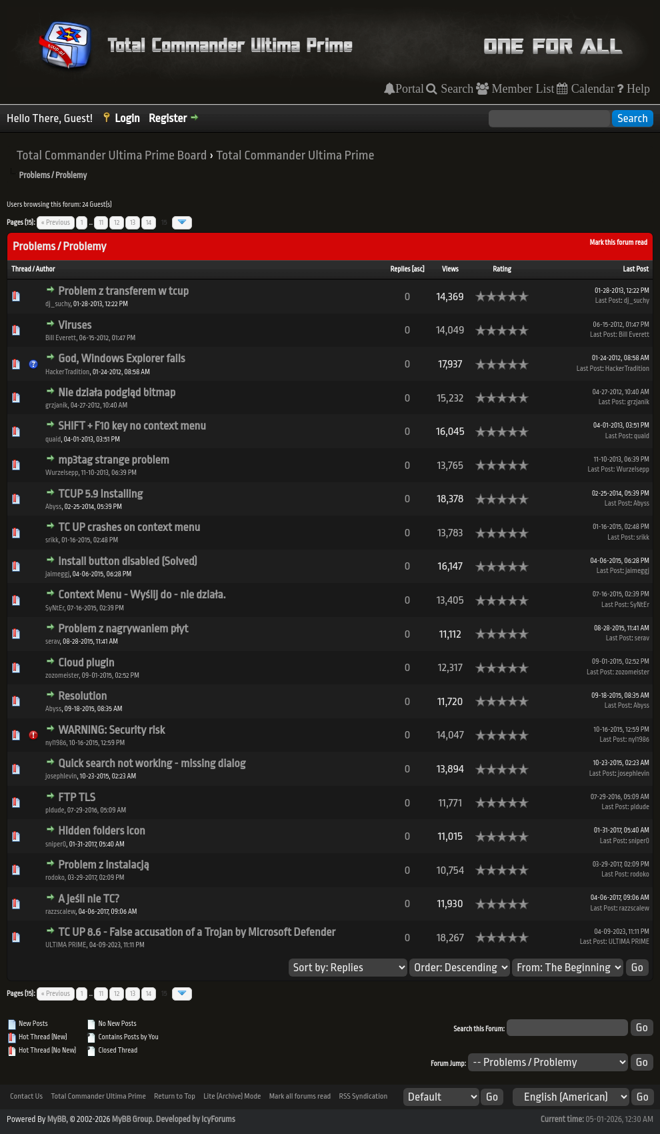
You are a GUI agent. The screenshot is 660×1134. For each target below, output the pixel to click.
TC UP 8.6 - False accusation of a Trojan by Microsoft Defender (196, 932)
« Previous (55, 223)
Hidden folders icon (101, 830)
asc (417, 269)
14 (148, 223)
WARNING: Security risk (111, 730)
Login (127, 118)
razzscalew (60, 912)
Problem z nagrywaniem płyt (123, 628)
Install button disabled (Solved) (127, 561)
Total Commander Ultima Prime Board (111, 155)
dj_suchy (57, 304)
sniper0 (55, 844)
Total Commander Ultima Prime (295, 155)
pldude (54, 810)
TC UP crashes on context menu (129, 527)
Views (450, 269)
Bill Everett (60, 338)
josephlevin (61, 776)
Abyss (53, 507)
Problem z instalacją (103, 865)
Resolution (82, 696)
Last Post (636, 269)
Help (636, 89)
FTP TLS (76, 797)
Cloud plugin (86, 662)
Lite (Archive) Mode (232, 1096)
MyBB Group (132, 1119)
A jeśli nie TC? (88, 899)
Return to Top (174, 1096)
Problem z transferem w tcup (123, 291)
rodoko (55, 878)
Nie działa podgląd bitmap (116, 392)
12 (116, 223)
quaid (53, 440)
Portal (409, 89)
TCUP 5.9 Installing (100, 494)
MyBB (56, 1119)
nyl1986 (55, 743)
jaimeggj (57, 574)
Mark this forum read (618, 243)
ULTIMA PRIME (65, 945)
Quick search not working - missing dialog (151, 763)
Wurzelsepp (61, 473)
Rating (502, 269)
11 (101, 223)
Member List (522, 89)
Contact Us (26, 1096)
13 (132, 223)
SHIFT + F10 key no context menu (132, 426)
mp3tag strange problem (113, 460)
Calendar (591, 89)
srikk (52, 540)
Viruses (74, 325)
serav (52, 642)
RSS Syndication (363, 1096)
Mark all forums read (300, 1096)
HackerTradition (67, 372)
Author (45, 269)
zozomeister (62, 676)
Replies (400, 269)
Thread (21, 269)
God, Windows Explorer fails (121, 358)
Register (168, 118)
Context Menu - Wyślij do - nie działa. (141, 594)
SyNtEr (54, 608)
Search (455, 89)
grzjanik (56, 406)
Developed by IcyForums (195, 1119)
